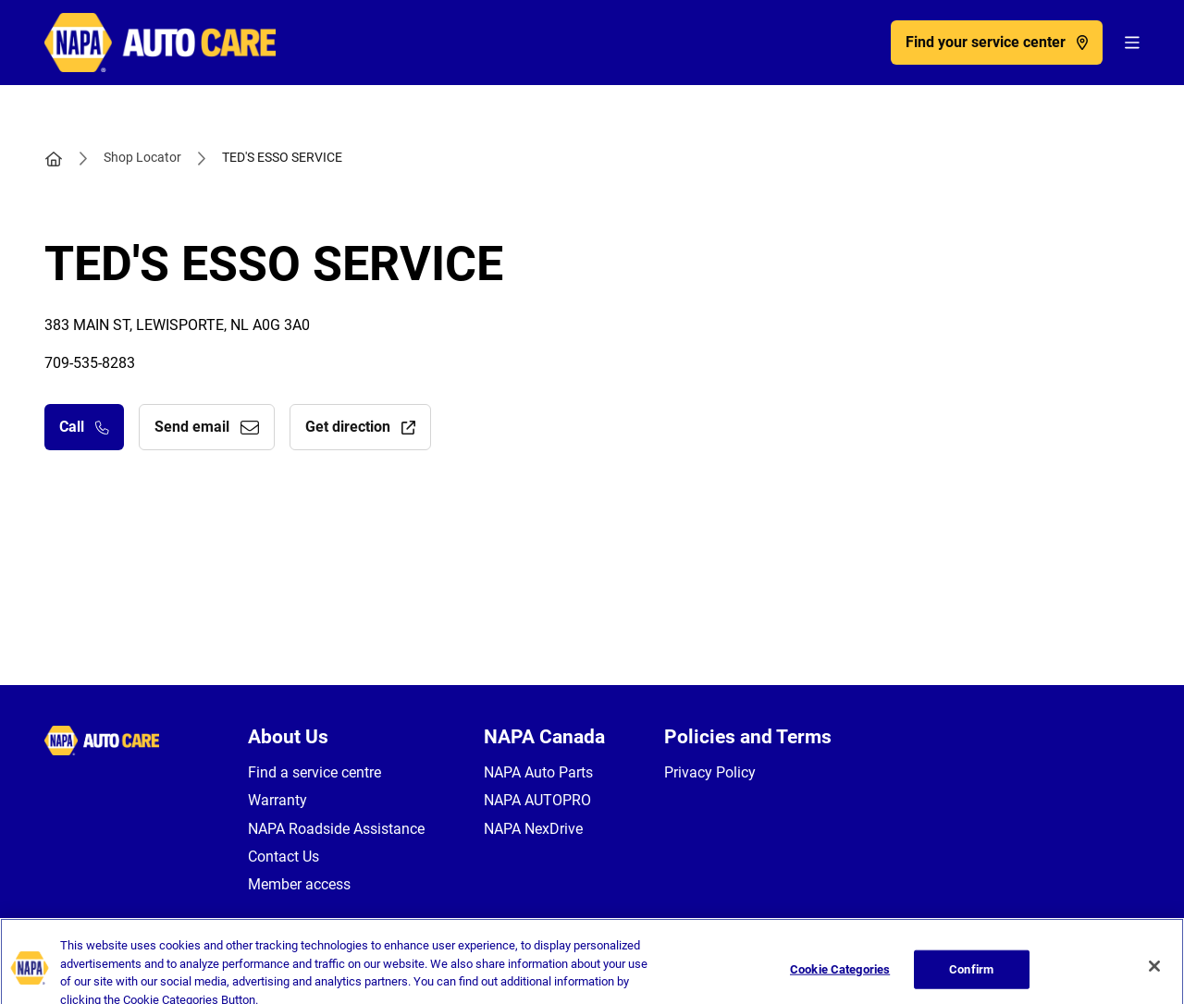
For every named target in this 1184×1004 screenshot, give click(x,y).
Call (84, 426)
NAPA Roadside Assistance (336, 829)
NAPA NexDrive (533, 829)
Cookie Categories (840, 979)
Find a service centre (314, 772)
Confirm (971, 979)
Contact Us (283, 856)
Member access (299, 884)
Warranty (277, 800)
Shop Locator (142, 157)
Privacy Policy (710, 772)
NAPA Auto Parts (538, 772)
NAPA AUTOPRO (537, 800)
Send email (206, 426)
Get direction (360, 426)
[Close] (1154, 976)
